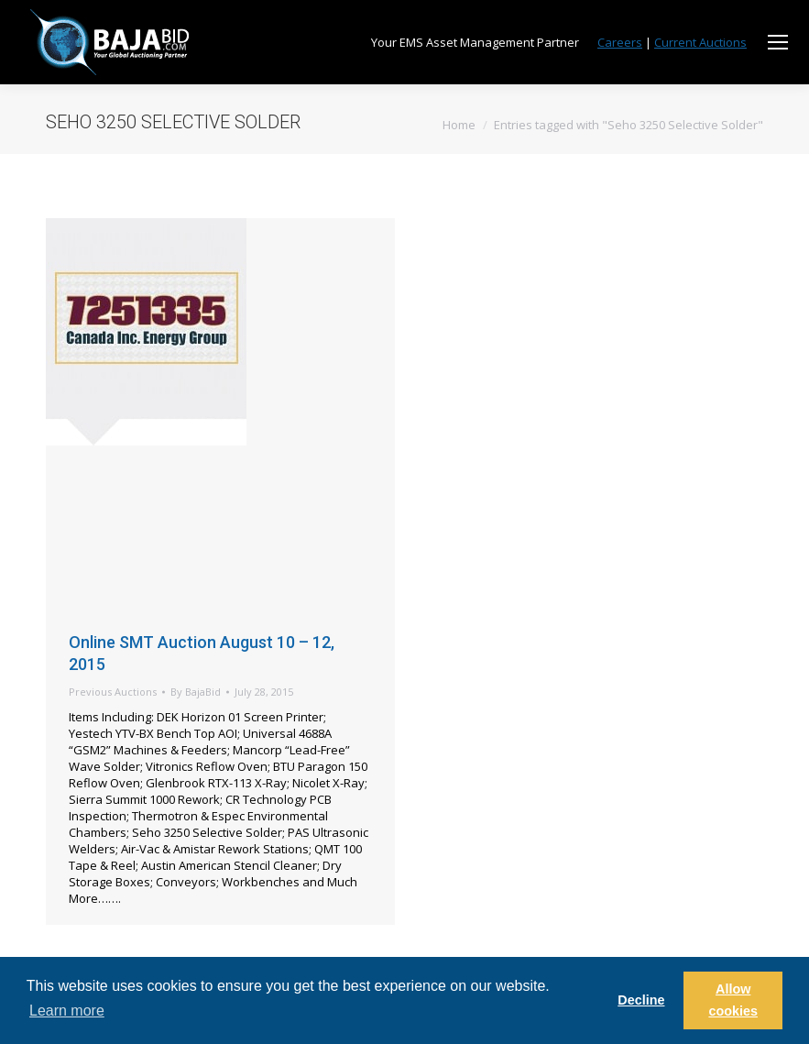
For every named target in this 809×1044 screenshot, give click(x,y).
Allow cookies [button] (733, 1000)
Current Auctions (700, 42)
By (195, 691)
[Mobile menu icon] (778, 42)
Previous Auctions (113, 691)
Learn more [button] (66, 1010)
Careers (619, 42)
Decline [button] (641, 1000)
